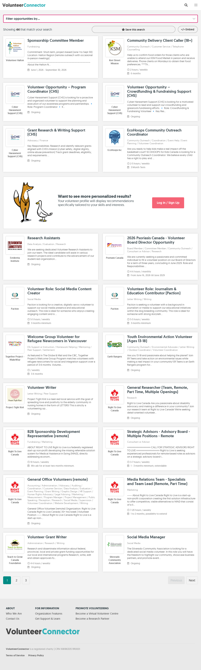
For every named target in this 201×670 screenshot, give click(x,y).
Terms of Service (15, 655)
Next (192, 580)
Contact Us (12, 618)
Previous (176, 580)
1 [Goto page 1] (7, 580)
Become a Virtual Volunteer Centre (97, 613)
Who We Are (14, 613)
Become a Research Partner (92, 618)
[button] (196, 5)
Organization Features (48, 613)
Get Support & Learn (47, 618)
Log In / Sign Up (168, 203)
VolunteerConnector (17, 649)
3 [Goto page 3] (26, 580)
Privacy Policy (36, 655)
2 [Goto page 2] (16, 580)
